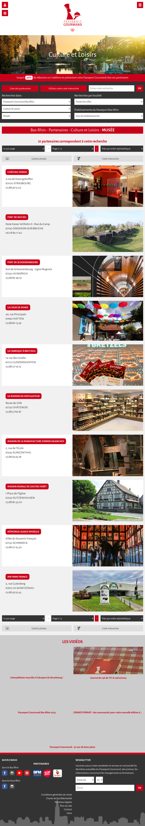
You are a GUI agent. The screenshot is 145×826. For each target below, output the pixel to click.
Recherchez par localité (87, 95)
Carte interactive (110, 158)
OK (139, 787)
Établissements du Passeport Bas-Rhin (96, 109)
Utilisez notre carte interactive (63, 88)
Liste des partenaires (20, 88)
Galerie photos (39, 158)
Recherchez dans (11, 95)
